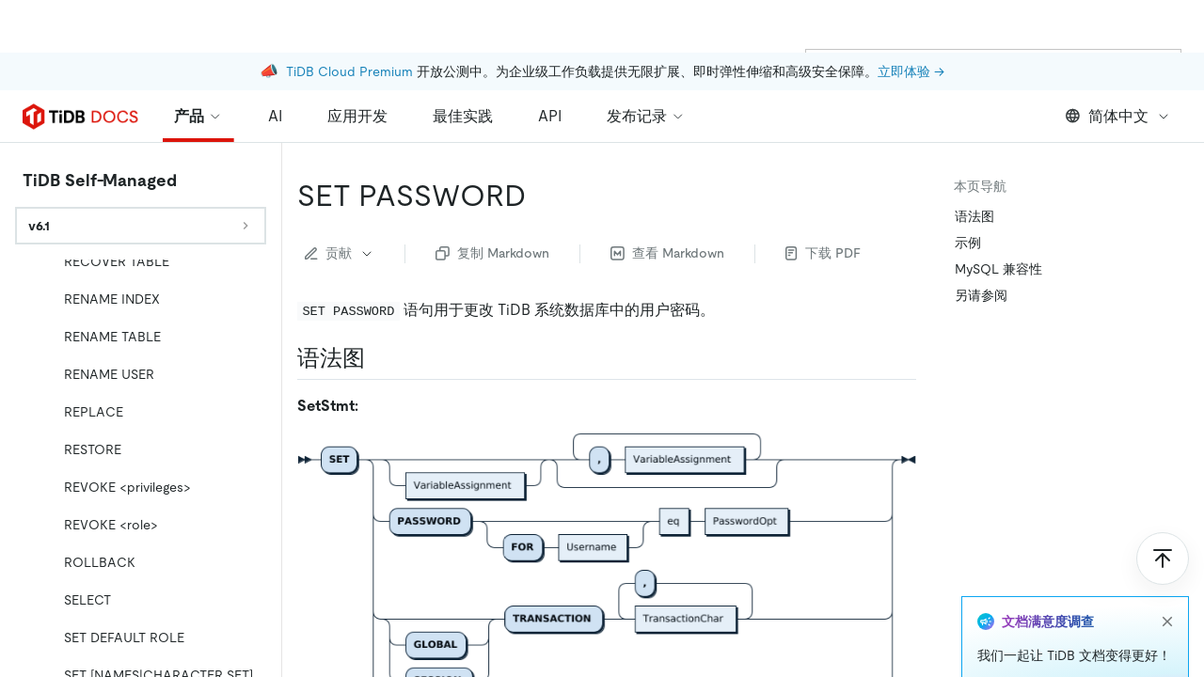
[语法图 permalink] (380, 358)
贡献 (339, 252)
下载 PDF (823, 252)
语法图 (974, 216)
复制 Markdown (492, 252)
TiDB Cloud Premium (349, 18)
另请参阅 (981, 295)
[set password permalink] (541, 196)
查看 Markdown (667, 252)
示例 (968, 242)
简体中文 (1118, 116)
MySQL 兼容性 (998, 268)
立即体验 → (911, 18)
